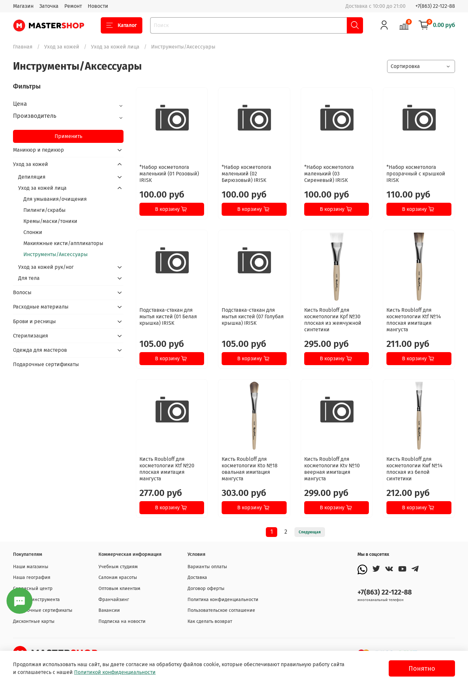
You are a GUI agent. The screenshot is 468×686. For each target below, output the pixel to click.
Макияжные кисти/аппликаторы (63, 243)
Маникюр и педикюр (38, 150)
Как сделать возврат (210, 621)
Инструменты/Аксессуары (55, 254)
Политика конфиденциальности (223, 599)
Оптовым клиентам (119, 588)
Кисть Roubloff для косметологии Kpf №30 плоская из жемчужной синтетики (332, 320)
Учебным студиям (118, 566)
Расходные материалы (41, 307)
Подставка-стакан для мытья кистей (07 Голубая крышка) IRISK (253, 316)
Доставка (197, 577)
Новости (98, 6)
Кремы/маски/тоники (50, 221)
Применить (68, 136)
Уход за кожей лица (115, 47)
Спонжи (32, 232)
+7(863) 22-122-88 (435, 6)
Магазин (23, 6)
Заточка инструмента (36, 599)
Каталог (121, 25)
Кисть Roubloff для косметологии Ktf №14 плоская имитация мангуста (413, 320)
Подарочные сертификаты (46, 364)
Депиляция (32, 177)
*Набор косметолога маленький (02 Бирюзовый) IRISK (246, 173)
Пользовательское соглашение (221, 610)
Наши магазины (30, 566)
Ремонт (73, 6)
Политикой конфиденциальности (115, 672)
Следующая (310, 532)
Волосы (22, 292)
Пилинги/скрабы (44, 210)
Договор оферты (206, 588)
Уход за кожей (61, 47)
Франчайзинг (113, 599)
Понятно (422, 668)
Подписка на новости (122, 621)
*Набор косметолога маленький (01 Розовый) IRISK (169, 173)
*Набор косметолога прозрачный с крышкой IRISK (415, 173)
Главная (22, 47)
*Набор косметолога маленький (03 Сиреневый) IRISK (329, 173)
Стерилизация (30, 336)
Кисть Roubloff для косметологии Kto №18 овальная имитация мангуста (250, 469)
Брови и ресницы (34, 321)
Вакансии (109, 610)
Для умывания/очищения (55, 199)
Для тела (29, 278)
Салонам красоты (117, 577)
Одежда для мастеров (40, 350)
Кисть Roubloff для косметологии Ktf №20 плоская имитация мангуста (166, 469)
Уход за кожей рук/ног (46, 267)
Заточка (48, 6)
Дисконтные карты (34, 621)
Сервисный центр (33, 588)
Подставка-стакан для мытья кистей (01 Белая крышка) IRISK (168, 316)
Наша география (31, 577)
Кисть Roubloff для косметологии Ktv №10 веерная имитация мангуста (332, 469)
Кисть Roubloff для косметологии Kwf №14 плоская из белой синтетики (414, 469)
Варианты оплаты (207, 566)
